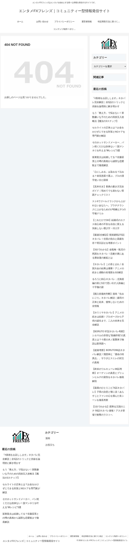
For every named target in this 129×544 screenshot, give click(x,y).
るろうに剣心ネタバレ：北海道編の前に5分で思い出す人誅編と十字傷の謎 (108, 283)
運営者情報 (74, 536)
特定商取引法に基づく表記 (92, 536)
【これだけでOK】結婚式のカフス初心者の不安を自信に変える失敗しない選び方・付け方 (108, 224)
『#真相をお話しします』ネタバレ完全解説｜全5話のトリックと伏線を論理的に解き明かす (108, 102)
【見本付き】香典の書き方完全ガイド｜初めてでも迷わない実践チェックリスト (108, 190)
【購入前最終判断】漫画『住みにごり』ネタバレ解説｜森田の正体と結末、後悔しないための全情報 (108, 300)
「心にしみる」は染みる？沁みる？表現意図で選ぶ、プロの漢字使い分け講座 (108, 176)
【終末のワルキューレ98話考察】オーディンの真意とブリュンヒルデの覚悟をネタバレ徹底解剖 (108, 375)
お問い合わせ (42, 536)
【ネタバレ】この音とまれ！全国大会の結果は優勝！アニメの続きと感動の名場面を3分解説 (108, 268)
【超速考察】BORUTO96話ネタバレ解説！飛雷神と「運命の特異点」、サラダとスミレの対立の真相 (108, 356)
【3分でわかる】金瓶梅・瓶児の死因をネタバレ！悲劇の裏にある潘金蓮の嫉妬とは (108, 253)
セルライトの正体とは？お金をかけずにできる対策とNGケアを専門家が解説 (108, 131)
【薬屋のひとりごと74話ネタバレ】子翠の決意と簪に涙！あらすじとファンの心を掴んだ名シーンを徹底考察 (108, 394)
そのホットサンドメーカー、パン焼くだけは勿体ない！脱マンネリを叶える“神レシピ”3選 (108, 146)
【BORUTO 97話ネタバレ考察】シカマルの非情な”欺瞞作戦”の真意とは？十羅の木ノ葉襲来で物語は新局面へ (108, 337)
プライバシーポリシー (59, 536)
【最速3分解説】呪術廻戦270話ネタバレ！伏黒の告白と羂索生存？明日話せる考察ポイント (108, 239)
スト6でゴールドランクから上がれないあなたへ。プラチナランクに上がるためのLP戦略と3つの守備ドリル (109, 207)
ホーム (31, 536)
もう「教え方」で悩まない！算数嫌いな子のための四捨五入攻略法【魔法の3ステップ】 (108, 117)
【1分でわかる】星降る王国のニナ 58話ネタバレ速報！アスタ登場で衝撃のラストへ (108, 410)
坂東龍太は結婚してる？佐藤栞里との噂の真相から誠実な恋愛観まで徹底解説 (108, 161)
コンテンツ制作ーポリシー (116, 536)
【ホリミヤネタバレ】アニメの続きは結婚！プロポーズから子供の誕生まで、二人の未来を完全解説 (108, 318)
